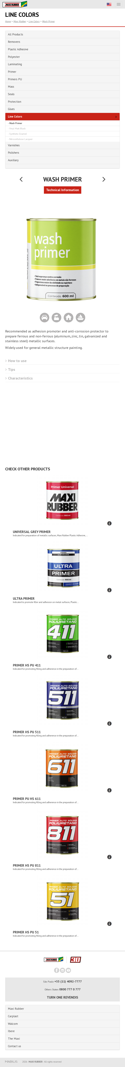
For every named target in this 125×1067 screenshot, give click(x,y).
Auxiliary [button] (13, 160)
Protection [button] (14, 102)
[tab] (62, 34)
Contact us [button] (14, 1046)
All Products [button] (15, 34)
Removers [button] (14, 42)
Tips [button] (10, 369)
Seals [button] (11, 94)
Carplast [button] (13, 1016)
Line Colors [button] (15, 116)
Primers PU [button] (15, 79)
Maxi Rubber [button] (16, 1009)
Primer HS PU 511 (27, 732)
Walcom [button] (13, 1024)
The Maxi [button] (14, 1038)
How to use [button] (16, 360)
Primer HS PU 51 (26, 932)
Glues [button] (11, 109)
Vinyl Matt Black (17, 128)
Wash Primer (48, 21)
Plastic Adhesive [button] (18, 49)
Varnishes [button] (14, 145)
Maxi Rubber (19, 21)
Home (8, 21)
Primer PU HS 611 (27, 798)
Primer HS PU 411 (27, 665)
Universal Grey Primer (32, 532)
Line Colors (34, 21)
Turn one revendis (62, 997)
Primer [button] (12, 72)
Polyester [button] (14, 57)
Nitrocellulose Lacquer (21, 139)
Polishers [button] (13, 153)
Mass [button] (11, 86)
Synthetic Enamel (18, 133)
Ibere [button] (11, 1031)
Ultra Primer (24, 598)
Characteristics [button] (19, 378)
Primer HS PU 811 (27, 865)
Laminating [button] (15, 64)
